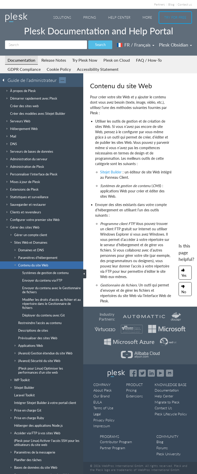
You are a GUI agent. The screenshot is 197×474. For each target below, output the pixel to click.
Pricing (89, 17)
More (147, 17)
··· (62, 80)
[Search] (46, 44)
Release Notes (53, 60)
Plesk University (168, 454)
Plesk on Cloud (116, 60)
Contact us (185, 4)
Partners (159, 4)
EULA (97, 402)
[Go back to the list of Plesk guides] (5, 80)
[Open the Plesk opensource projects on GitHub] (169, 373)
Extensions (134, 396)
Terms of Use (103, 408)
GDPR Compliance (24, 69)
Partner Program (112, 448)
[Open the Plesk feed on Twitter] (142, 373)
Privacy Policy (104, 420)
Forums (162, 448)
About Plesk (102, 390)
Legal (97, 414)
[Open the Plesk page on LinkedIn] (151, 373)
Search (100, 44)
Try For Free (175, 17)
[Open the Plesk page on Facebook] (133, 373)
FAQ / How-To (149, 60)
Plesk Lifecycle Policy (171, 414)
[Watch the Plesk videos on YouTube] (160, 373)
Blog (171, 4)
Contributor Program (116, 442)
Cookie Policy (59, 69)
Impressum (101, 426)
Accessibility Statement (98, 69)
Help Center (119, 17)
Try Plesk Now (84, 60)
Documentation (21, 60)
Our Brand (101, 396)
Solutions (62, 17)
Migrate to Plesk (167, 402)
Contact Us (163, 408)
